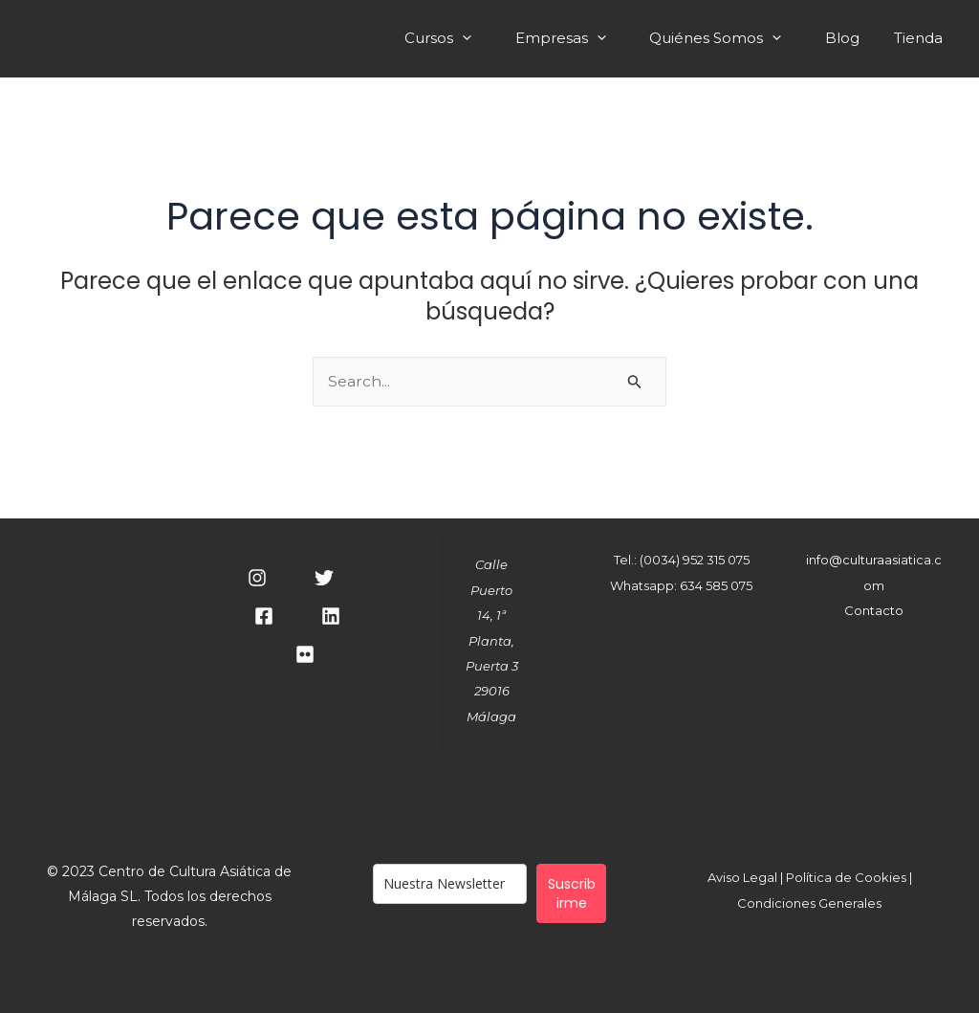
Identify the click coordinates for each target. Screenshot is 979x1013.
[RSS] (305, 655)
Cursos (467, 40)
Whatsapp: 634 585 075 (681, 585)
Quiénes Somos (734, 40)
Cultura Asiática (285, 38)
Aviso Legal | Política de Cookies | (809, 878)
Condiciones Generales (809, 903)
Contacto (873, 610)
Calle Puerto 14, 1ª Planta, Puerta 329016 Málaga (492, 641)
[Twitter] (324, 579)
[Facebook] (264, 617)
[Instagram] (257, 579)
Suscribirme (572, 893)
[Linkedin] (331, 617)
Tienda (921, 40)
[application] (492, 37)
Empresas (584, 40)
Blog (851, 40)
